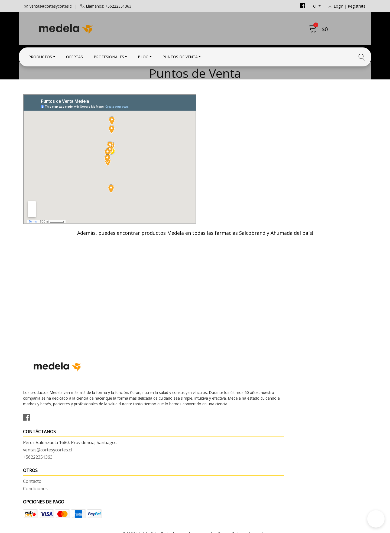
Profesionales (109, 54)
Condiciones (211, 425)
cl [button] (315, 6)
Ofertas (74, 54)
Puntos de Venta (180, 54)
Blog (143, 54)
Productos (40, 54)
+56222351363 (126, 439)
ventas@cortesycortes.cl (51, 6)
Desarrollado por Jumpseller (242, 527)
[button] (376, 519)
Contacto (208, 417)
